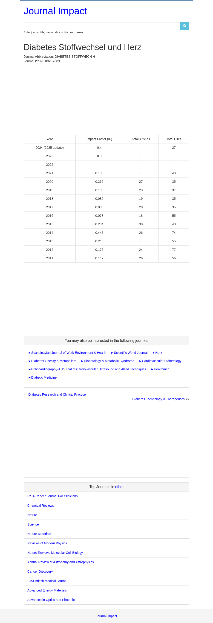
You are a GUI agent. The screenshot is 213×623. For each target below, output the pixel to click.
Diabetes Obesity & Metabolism (53, 361)
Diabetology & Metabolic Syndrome (109, 361)
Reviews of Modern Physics (47, 543)
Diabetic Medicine (44, 377)
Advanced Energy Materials (47, 590)
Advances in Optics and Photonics (51, 600)
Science (33, 524)
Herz (158, 352)
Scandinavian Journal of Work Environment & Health (68, 352)
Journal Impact (55, 11)
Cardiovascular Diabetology (161, 361)
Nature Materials (39, 534)
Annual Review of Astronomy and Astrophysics (60, 562)
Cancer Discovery (40, 571)
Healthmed (162, 369)
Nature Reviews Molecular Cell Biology (55, 552)
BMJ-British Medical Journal (47, 581)
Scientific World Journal (130, 352)
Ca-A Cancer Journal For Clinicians (52, 496)
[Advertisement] (106, 98)
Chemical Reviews (40, 505)
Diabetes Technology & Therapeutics (158, 399)
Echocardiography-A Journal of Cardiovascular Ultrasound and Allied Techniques (88, 369)
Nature (32, 515)
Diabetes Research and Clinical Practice (57, 394)
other (119, 487)
